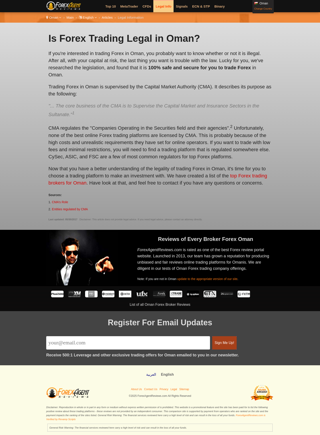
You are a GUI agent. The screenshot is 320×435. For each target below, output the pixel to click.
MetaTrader (129, 6)
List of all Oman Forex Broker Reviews (160, 304)
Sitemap (184, 389)
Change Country (263, 8)
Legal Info (163, 6)
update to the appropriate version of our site (209, 278)
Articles (107, 17)
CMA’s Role (60, 202)
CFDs (146, 6)
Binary (219, 6)
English (88, 17)
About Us (136, 389)
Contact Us (150, 389)
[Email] (128, 343)
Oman (53, 17)
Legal (173, 389)
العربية (151, 374)
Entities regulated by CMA (70, 209)
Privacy (164, 389)
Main (70, 17)
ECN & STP (201, 6)
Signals (182, 6)
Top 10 (110, 6)
